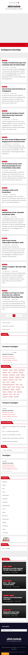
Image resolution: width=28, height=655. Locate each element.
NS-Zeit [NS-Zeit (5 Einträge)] (4, 387)
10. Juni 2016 (6, 67)
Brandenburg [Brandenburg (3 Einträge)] (21, 370)
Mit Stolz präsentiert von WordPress (9, 647)
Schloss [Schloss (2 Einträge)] (4, 391)
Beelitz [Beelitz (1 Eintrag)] (15, 370)
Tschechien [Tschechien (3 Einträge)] (5, 394)
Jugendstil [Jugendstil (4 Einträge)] (5, 379)
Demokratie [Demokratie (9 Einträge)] (5, 374)
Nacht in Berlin (6, 329)
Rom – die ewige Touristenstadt (10, 431)
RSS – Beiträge (6, 548)
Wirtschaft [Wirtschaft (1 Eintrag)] (5, 396)
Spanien (4, 522)
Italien (3, 512)
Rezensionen (4, 60)
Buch (3, 488)
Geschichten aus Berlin (8, 326)
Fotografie (4, 498)
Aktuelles (4, 481)
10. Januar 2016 (6, 119)
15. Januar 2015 (6, 271)
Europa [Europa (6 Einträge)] (17, 374)
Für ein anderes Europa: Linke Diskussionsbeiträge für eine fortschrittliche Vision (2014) (12, 166)
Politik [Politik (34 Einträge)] (13, 387)
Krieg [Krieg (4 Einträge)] (20, 379)
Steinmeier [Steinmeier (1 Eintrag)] (19, 391)
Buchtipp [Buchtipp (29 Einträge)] (5, 372)
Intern (3, 509)
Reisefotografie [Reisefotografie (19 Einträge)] (6, 389)
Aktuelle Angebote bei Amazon (10, 360)
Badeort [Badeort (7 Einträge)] (11, 370)
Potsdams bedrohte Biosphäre (10, 441)
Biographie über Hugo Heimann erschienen (13, 438)
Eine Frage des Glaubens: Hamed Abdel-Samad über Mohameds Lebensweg (13, 115)
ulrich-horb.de (14, 6)
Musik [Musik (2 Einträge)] (17, 384)
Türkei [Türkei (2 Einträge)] (10, 394)
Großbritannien (6, 505)
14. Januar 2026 (8, 586)
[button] (26, 44)
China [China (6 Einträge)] (9, 372)
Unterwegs (5, 532)
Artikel (4, 485)
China (3, 492)
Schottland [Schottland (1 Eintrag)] (10, 391)
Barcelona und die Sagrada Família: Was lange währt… (13, 569)
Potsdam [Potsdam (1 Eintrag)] (18, 387)
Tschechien (5, 525)
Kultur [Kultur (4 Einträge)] (4, 382)
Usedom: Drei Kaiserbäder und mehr (11, 434)
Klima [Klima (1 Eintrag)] (16, 379)
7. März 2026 (7, 572)
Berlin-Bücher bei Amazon (8, 358)
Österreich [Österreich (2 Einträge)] (16, 396)
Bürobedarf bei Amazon (8, 356)
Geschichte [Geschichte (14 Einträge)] (5, 377)
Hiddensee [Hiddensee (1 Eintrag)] (11, 377)
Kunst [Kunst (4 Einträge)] (8, 382)
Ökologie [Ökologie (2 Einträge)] (10, 396)
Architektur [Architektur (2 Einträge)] (5, 370)
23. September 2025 (8, 601)
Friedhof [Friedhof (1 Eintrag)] (23, 374)
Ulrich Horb (13, 67)
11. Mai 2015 (5, 194)
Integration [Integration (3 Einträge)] (17, 377)
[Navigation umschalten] (14, 45)
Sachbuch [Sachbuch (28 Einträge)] (18, 389)
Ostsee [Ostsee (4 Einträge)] (9, 387)
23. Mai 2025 (7, 615)
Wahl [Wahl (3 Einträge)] (14, 394)
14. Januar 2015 (6, 299)
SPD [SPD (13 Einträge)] (15, 391)
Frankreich (5, 502)
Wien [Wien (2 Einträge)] (18, 394)
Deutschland (5, 495)
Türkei (3, 529)
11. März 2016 (6, 93)
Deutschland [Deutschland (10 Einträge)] (12, 374)
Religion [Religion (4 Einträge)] (12, 389)
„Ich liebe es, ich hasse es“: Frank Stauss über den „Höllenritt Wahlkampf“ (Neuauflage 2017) (13, 295)
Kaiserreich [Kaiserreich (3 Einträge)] (11, 379)
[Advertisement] (14, 28)
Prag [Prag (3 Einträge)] (23, 387)
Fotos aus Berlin (6, 322)
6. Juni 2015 (5, 170)
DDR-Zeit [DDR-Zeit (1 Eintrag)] (21, 372)
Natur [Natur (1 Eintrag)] (21, 384)
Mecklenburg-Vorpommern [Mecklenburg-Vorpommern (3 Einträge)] (8, 384)
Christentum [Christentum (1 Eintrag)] (15, 372)
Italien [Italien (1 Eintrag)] (23, 377)
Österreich (5, 515)
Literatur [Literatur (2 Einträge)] (13, 382)
